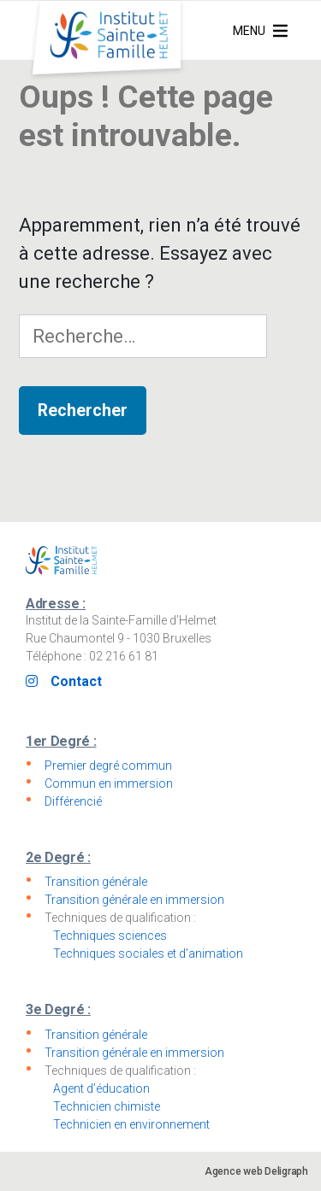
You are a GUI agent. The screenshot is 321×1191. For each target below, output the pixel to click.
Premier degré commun (108, 765)
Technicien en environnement (131, 1124)
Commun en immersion (109, 783)
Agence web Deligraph (256, 1171)
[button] (249, 31)
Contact (76, 681)
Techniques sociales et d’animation (148, 953)
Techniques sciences (110, 935)
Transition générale (96, 882)
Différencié (73, 801)
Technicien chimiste (106, 1106)
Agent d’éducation (101, 1088)
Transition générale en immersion (134, 899)
